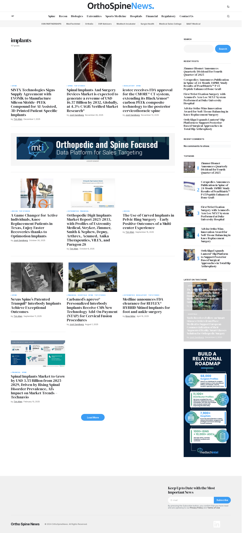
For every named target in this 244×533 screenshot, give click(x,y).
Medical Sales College (170, 24)
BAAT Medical (193, 24)
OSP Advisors (105, 24)
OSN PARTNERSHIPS (51, 24)
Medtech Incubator (126, 24)
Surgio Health (147, 24)
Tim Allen (194, 306)
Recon (15, 211)
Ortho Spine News (25, 524)
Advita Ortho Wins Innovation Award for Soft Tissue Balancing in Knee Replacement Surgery (206, 111)
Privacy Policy (196, 508)
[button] (228, 6)
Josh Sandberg (197, 337)
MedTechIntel (73, 24)
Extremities (73, 211)
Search (188, 39)
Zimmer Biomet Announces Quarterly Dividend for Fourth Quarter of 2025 (203, 71)
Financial (84, 211)
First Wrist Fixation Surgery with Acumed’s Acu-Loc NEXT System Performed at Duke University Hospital (205, 98)
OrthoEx (89, 24)
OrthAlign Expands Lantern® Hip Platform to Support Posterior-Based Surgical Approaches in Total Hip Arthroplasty (204, 124)
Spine (14, 86)
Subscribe (222, 500)
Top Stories (79, 86)
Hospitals (82, 295)
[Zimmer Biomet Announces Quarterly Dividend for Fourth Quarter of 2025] (189, 167)
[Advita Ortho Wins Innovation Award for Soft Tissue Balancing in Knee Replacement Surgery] (189, 233)
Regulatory (129, 86)
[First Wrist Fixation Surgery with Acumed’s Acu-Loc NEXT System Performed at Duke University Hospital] (189, 211)
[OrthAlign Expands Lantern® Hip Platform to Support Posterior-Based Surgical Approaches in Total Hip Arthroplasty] (189, 254)
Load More (93, 417)
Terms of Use (213, 508)
